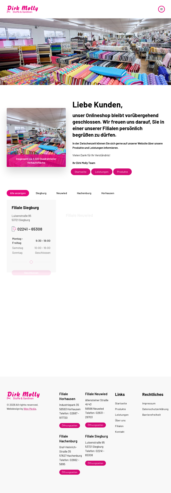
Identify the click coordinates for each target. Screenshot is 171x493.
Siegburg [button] (41, 195)
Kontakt (119, 431)
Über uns (120, 420)
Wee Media (30, 408)
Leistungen (102, 175)
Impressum (148, 403)
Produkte (122, 175)
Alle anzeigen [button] (18, 195)
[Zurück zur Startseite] (22, 9)
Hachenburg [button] (84, 195)
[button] (161, 9)
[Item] (71, 425)
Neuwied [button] (61, 195)
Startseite (81, 175)
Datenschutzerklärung (153, 409)
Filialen (119, 426)
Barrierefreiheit (151, 414)
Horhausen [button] (107, 195)
